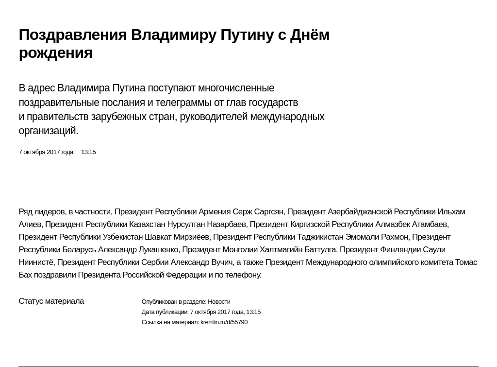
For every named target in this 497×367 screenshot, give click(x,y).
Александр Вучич (201, 262)
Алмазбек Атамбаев (411, 224)
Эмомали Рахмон (376, 237)
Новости (219, 301)
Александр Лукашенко (138, 249)
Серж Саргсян (257, 211)
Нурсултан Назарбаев (206, 224)
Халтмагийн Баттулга (298, 249)
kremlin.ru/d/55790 (224, 322)
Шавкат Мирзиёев (177, 237)
